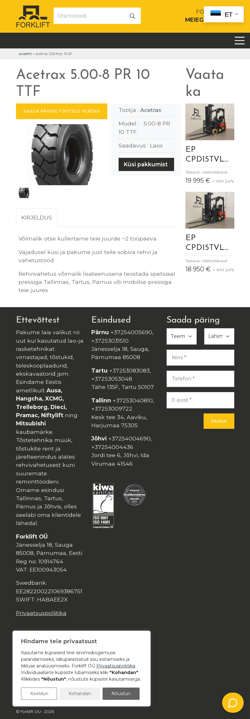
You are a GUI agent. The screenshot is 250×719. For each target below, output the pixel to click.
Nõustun (120, 693)
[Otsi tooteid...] (89, 16)
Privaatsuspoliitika (41, 613)
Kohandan (80, 693)
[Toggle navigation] (239, 40)
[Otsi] (132, 15)
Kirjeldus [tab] (36, 217)
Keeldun (39, 693)
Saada (219, 420)
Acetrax (150, 110)
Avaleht (25, 54)
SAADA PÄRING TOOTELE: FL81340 (62, 110)
